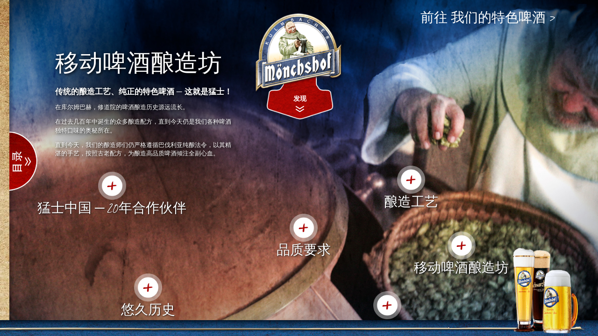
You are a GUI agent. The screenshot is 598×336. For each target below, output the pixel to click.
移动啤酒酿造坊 (461, 267)
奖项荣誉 (387, 326)
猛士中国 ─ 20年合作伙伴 (111, 207)
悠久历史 (148, 309)
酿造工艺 (411, 201)
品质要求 (304, 249)
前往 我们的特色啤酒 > (488, 17)
